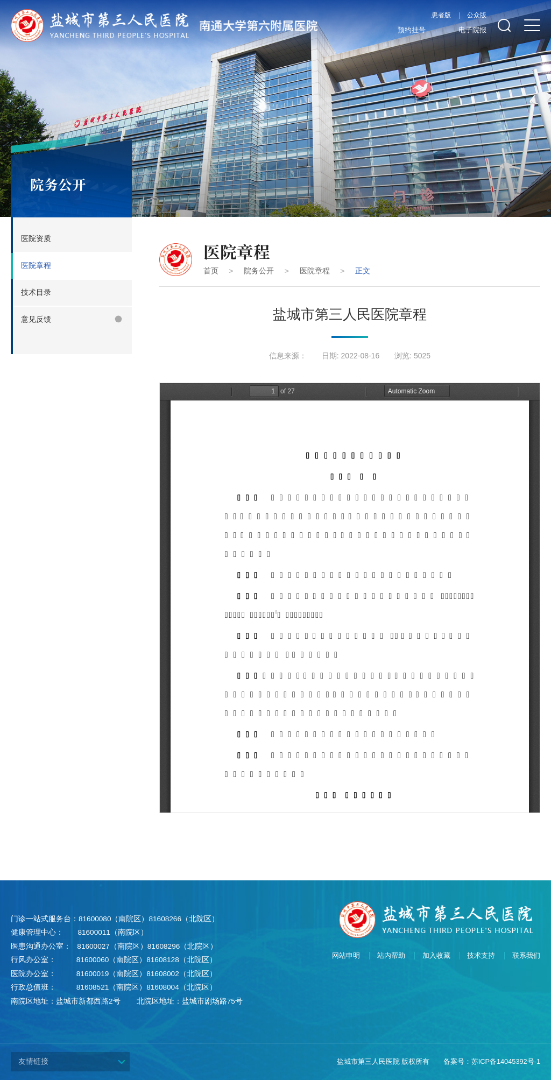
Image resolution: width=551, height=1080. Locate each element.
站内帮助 (391, 955)
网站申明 (346, 955)
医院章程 (315, 271)
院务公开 (259, 271)
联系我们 (526, 955)
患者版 (441, 15)
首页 (210, 271)
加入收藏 (436, 955)
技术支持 (481, 955)
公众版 (476, 15)
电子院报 (464, 31)
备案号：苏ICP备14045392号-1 (491, 1061)
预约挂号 (403, 31)
